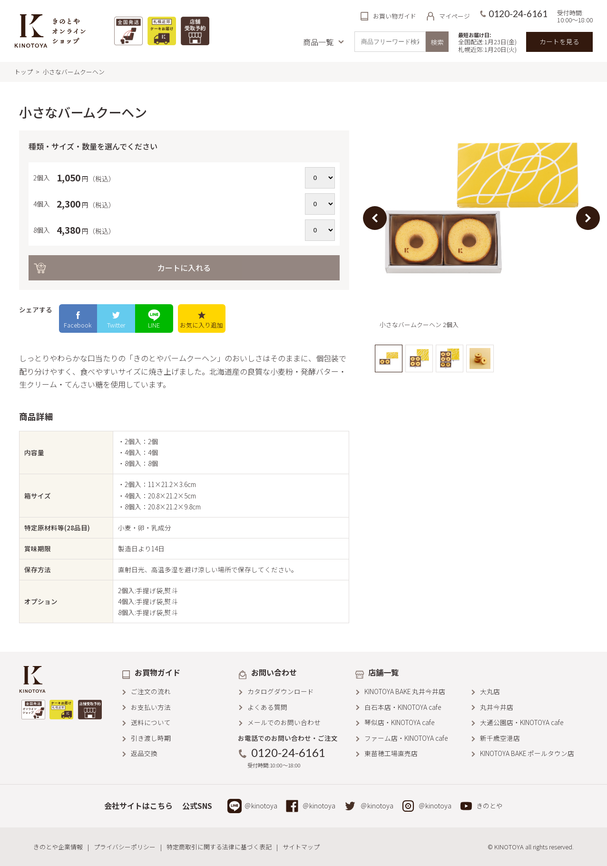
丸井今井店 (496, 707)
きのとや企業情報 (58, 846)
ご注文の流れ (151, 691)
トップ (23, 71)
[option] (481, 218)
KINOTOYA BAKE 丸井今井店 (404, 691)
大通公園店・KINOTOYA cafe (521, 722)
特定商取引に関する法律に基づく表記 (219, 846)
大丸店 (490, 691)
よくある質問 (267, 707)
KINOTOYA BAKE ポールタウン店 (527, 753)
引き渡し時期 (151, 738)
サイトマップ (301, 846)
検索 (437, 42)
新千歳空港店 (500, 738)
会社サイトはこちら (138, 805)
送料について (151, 722)
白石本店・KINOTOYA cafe (402, 707)
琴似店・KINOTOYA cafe (399, 722)
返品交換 (144, 753)
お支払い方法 (151, 707)
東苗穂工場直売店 (391, 753)
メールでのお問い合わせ (284, 722)
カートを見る (559, 41)
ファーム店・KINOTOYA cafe (406, 738)
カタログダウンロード (280, 691)
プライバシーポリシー (125, 846)
